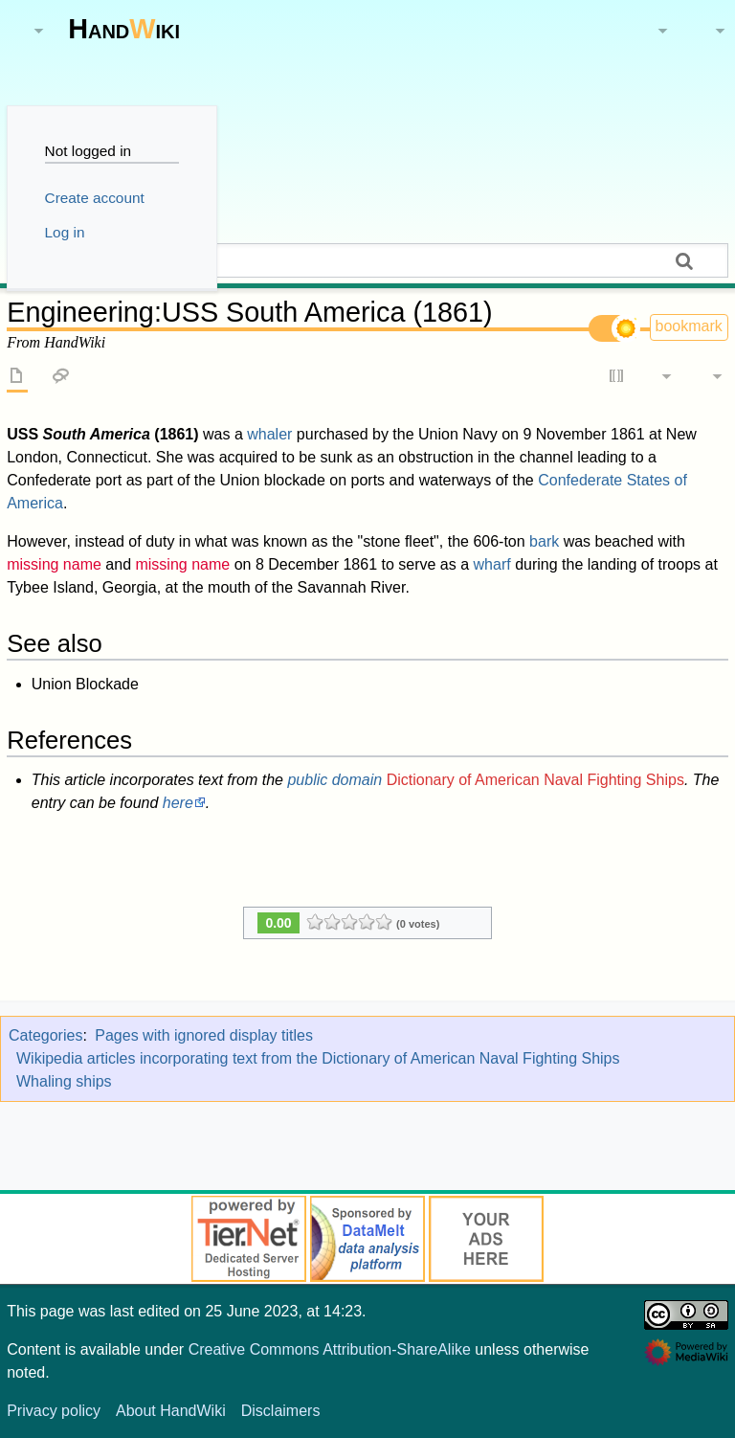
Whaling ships (64, 1081)
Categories (45, 1035)
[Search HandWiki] (367, 260)
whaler (269, 434)
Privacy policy (53, 1411)
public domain (334, 780)
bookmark (689, 326)
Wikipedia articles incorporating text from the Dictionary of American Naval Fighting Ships (318, 1058)
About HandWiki (171, 1411)
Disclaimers (281, 1411)
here (178, 803)
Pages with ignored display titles (204, 1035)
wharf (492, 564)
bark (544, 541)
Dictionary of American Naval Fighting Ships (535, 780)
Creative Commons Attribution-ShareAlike (330, 1349)
